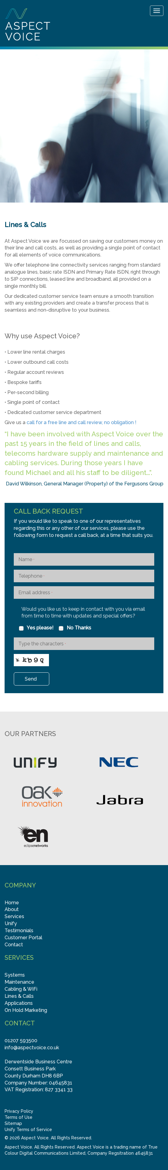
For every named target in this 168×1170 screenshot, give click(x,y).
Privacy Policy (19, 1111)
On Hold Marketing (26, 1010)
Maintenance (19, 982)
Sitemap (13, 1123)
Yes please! (36, 628)
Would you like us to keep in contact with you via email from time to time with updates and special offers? (83, 612)
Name (26, 559)
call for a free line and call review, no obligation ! (81, 422)
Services (14, 916)
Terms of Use (18, 1117)
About (12, 909)
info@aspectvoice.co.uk (32, 1047)
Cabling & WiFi (21, 989)
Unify (11, 923)
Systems (15, 975)
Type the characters (42, 644)
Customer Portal (23, 937)
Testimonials (19, 930)
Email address (35, 592)
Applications (19, 1003)
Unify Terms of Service (28, 1129)
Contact (14, 945)
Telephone (31, 576)
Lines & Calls (19, 996)
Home (12, 903)
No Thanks (74, 628)
